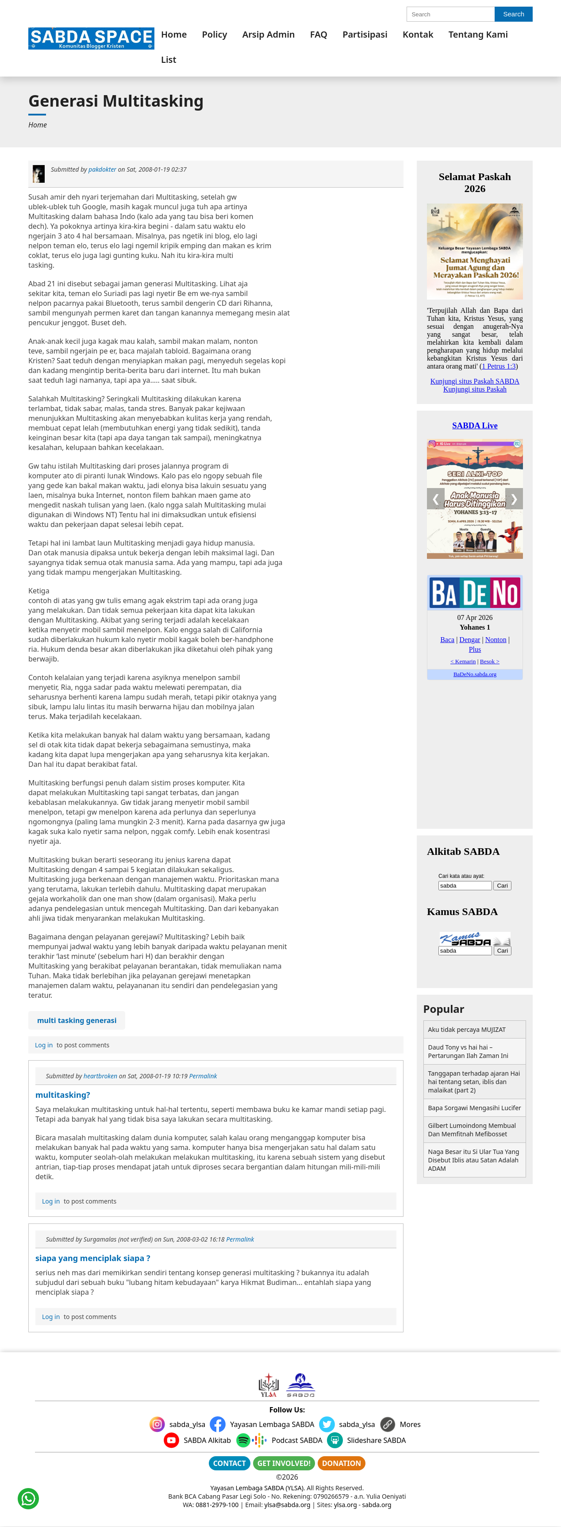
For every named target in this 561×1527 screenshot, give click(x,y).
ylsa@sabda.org (288, 1504)
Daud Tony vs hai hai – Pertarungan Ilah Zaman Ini (468, 1051)
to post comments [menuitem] (71, 1045)
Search (513, 14)
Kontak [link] (418, 34)
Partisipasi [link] (365, 34)
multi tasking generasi (76, 1020)
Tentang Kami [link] (478, 34)
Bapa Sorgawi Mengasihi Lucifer (474, 1108)
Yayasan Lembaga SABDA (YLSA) (257, 1488)
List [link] (169, 59)
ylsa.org (345, 1504)
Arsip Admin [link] (268, 34)
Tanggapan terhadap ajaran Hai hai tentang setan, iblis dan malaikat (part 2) (474, 1081)
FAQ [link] (318, 34)
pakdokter (102, 169)
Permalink (203, 1076)
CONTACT (229, 1463)
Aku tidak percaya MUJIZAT (467, 1029)
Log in (44, 1045)
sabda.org (377, 1504)
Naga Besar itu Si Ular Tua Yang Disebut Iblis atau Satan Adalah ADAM (473, 1160)
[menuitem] (173, 34)
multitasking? (62, 1094)
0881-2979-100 (217, 1504)
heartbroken (100, 1076)
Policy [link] (214, 34)
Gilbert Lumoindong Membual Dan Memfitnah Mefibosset (472, 1129)
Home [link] (174, 34)
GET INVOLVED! (284, 1463)
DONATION (341, 1463)
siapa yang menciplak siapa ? (92, 1258)
